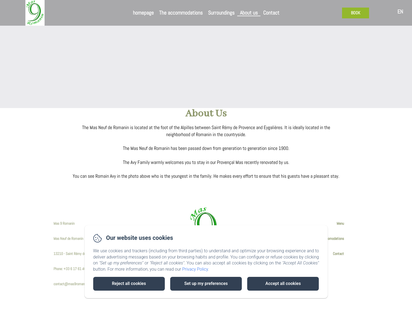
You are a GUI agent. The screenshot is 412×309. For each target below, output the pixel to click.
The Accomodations (330, 238)
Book (355, 13)
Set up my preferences (206, 283)
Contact (271, 12)
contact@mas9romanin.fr (71, 283)
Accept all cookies (283, 283)
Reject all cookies (129, 283)
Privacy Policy (195, 269)
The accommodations (181, 12)
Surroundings (221, 12)
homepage (143, 12)
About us (249, 12)
